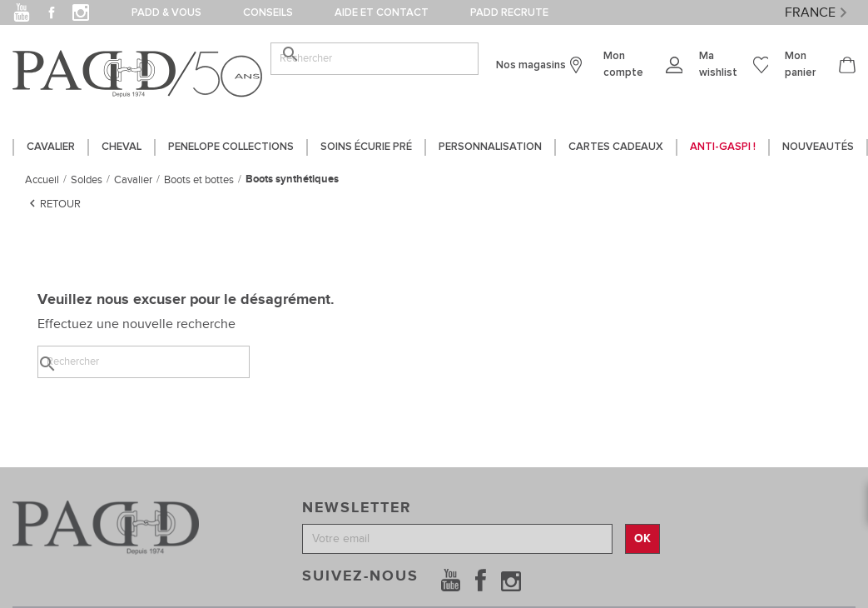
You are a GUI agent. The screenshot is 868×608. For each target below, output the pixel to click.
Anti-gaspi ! (723, 147)
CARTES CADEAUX (615, 147)
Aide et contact (382, 12)
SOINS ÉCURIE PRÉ (366, 147)
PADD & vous (166, 12)
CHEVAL (121, 147)
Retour (53, 203)
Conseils (268, 12)
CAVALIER (51, 147)
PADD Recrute (509, 12)
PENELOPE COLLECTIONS (231, 147)
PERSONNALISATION (490, 147)
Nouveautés (818, 147)
